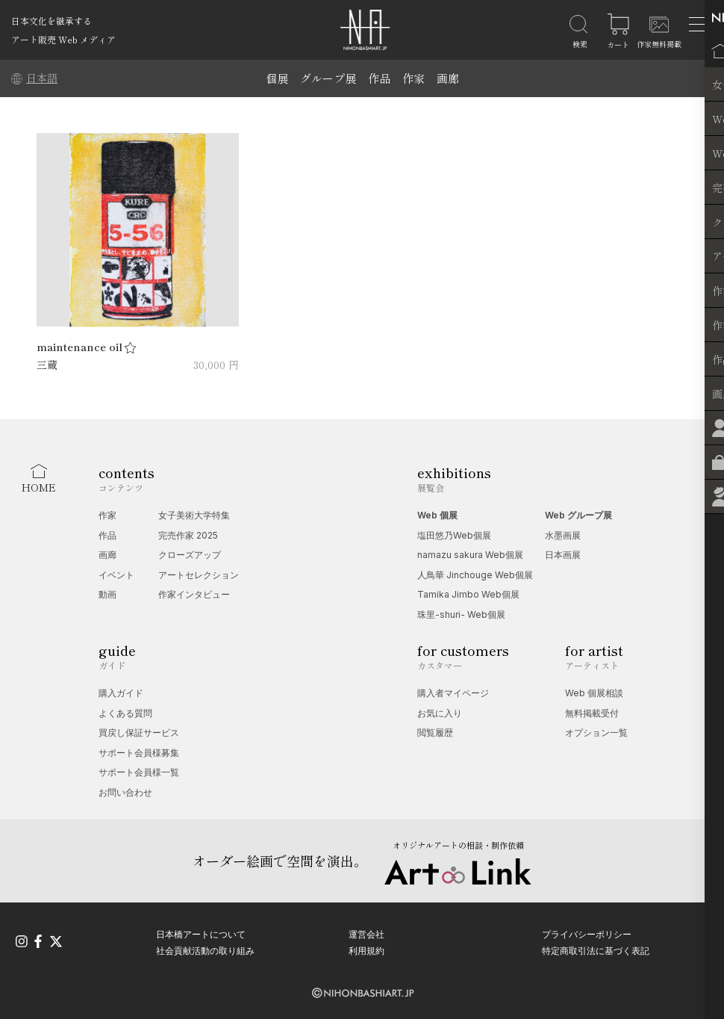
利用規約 (366, 949)
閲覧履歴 (435, 732)
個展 (277, 78)
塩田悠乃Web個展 (454, 535)
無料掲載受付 (592, 713)
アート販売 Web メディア (63, 39)
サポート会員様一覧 (139, 772)
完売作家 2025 (188, 535)
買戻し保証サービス (139, 732)
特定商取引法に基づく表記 (595, 949)
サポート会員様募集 (139, 752)
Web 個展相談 (594, 693)
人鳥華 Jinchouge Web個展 (475, 574)
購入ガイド (121, 693)
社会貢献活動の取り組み (205, 949)
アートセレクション (198, 574)
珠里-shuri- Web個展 (461, 614)
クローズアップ (189, 554)
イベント (116, 574)
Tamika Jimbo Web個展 (468, 594)
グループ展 (328, 78)
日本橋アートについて (201, 933)
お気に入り (439, 713)
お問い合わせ (125, 792)
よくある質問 (125, 713)
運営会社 (366, 933)
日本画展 (563, 554)
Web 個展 (437, 515)
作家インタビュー (194, 594)
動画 (107, 594)
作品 (379, 78)
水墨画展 (563, 535)
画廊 (448, 78)
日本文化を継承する (51, 20)
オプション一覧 (596, 732)
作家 (413, 78)
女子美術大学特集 (194, 515)
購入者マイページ (453, 693)
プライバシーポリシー (586, 933)
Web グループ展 (578, 515)
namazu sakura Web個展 (470, 554)
